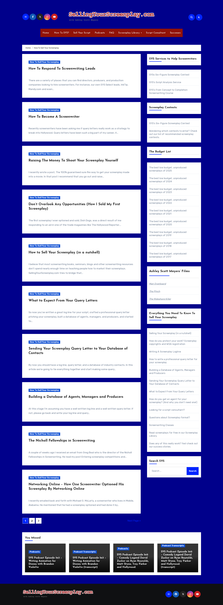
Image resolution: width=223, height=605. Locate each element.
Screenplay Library (129, 33)
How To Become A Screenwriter (54, 117)
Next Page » (134, 520)
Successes (175, 33)
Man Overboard (157, 283)
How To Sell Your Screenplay (44, 62)
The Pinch (154, 291)
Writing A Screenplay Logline (165, 351)
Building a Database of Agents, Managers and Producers (76, 397)
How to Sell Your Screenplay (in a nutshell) (64, 252)
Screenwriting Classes (161, 425)
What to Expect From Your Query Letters (63, 300)
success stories (161, 446)
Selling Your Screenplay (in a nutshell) (170, 333)
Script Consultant (156, 33)
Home (46, 33)
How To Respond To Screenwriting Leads (62, 68)
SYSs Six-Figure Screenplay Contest (169, 74)
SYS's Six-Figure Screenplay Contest (169, 123)
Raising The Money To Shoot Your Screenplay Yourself (73, 160)
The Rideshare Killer (160, 299)
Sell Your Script (81, 33)
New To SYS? (61, 33)
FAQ (111, 33)
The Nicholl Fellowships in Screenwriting (62, 440)
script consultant (173, 410)
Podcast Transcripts (85, 552)
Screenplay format (178, 417)
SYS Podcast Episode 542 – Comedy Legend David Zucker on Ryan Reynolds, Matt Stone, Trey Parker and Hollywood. (133, 560)
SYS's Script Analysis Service (165, 82)
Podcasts (100, 33)
